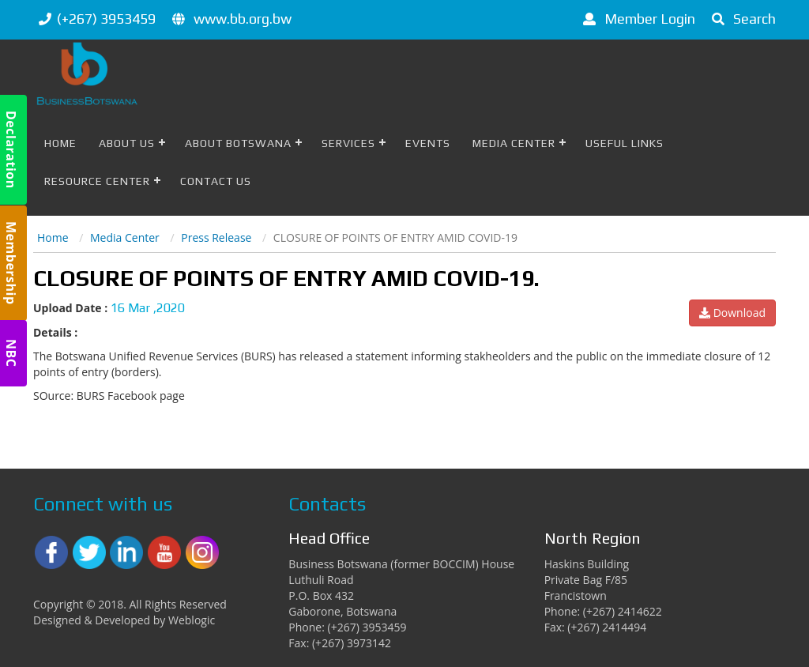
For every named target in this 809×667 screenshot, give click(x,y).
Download (732, 312)
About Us (127, 143)
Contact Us (215, 181)
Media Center (513, 143)
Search (741, 18)
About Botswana (238, 143)
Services (348, 143)
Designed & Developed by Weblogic (124, 619)
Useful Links (624, 143)
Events (427, 143)
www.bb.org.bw (243, 18)
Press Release (216, 237)
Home (60, 143)
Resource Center (97, 181)
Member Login (636, 18)
